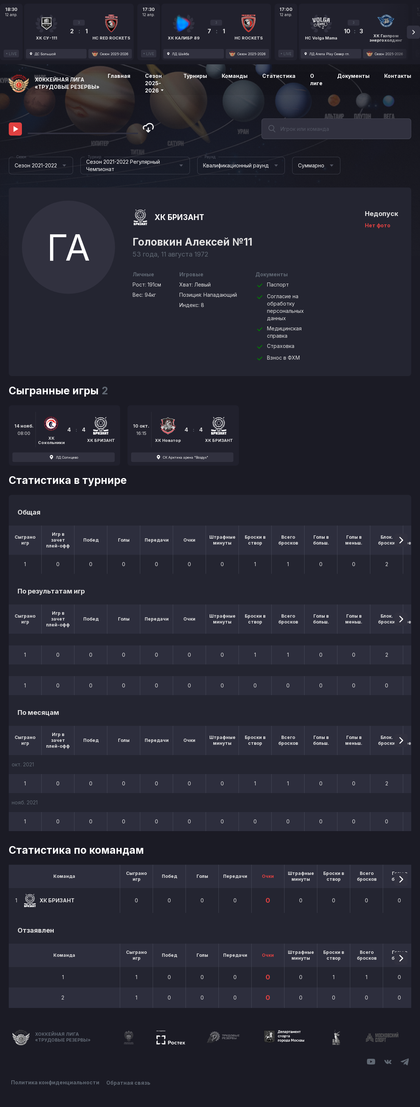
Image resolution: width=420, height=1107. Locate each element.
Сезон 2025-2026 (154, 83)
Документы (353, 76)
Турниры (195, 76)
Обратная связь (129, 1082)
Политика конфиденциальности (55, 1082)
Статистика (278, 76)
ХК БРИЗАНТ (179, 217)
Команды (235, 76)
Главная (119, 76)
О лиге (316, 79)
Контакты (397, 76)
